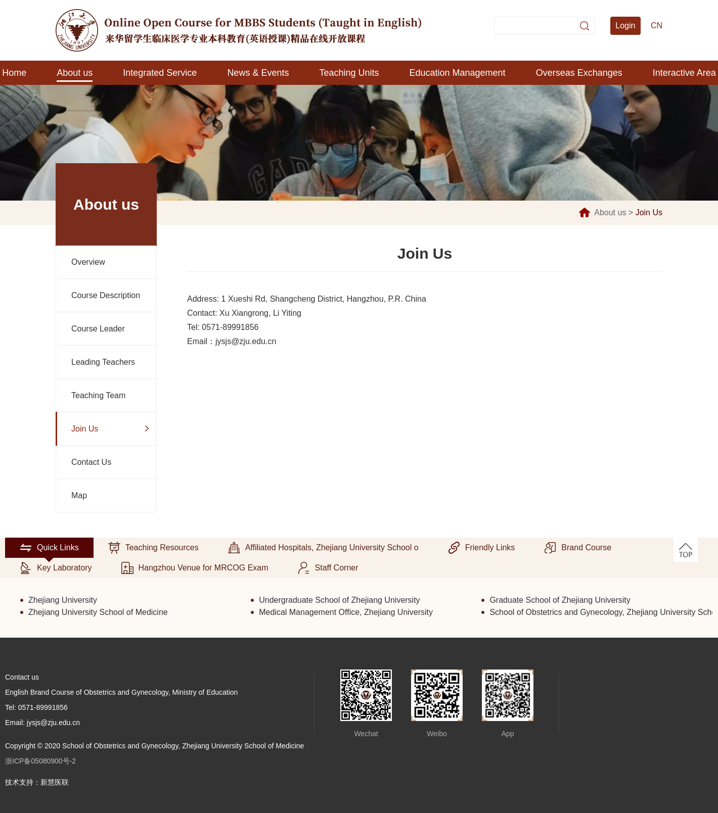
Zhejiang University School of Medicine (98, 612)
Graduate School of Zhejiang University (559, 600)
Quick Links (49, 548)
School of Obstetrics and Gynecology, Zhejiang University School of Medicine (600, 612)
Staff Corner (328, 568)
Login (625, 25)
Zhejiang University (62, 600)
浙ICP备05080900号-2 (40, 761)
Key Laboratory (56, 568)
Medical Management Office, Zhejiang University (346, 612)
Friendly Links (481, 548)
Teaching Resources (153, 548)
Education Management (458, 73)
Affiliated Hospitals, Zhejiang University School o (323, 548)
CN (656, 25)
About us (75, 73)
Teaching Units (349, 73)
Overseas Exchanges (579, 73)
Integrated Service (160, 73)
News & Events (258, 73)
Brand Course (577, 548)
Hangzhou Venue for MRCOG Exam (194, 568)
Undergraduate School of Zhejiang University (339, 600)
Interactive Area (684, 73)
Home (14, 73)
